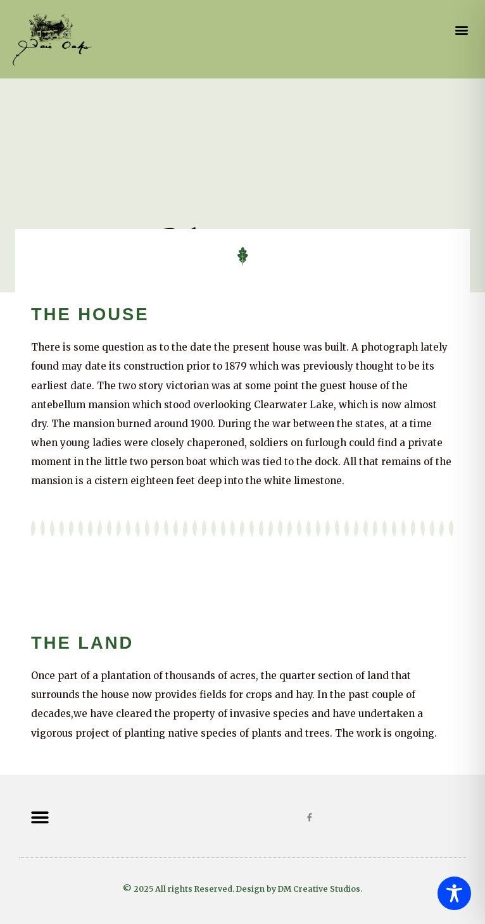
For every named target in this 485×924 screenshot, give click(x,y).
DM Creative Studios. (320, 889)
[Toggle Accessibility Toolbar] (454, 893)
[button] (461, 30)
